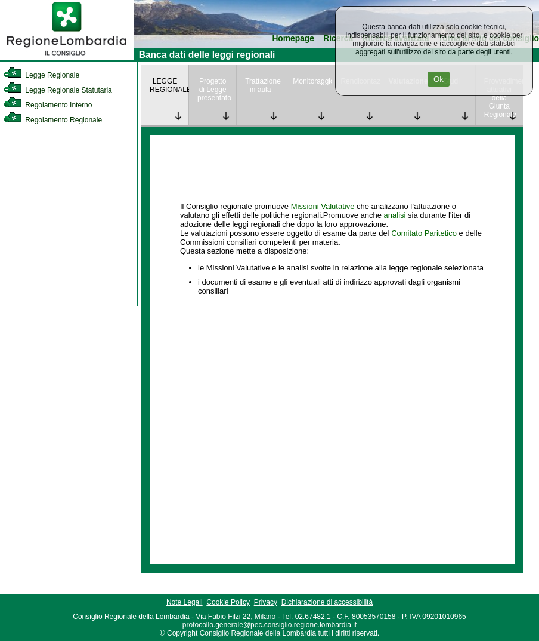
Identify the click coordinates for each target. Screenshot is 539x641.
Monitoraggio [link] (312, 81)
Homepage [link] (293, 38)
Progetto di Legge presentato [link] (214, 89)
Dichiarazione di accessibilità (327, 602)
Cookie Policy (228, 602)
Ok (438, 79)
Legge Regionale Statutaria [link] (58, 90)
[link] (67, 57)
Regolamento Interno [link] (48, 105)
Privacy (265, 602)
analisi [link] (395, 215)
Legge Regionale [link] (41, 75)
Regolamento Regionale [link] (53, 120)
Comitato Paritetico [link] (424, 233)
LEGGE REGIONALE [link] (169, 85)
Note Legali (184, 602)
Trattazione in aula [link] (263, 85)
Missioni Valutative (323, 206)
